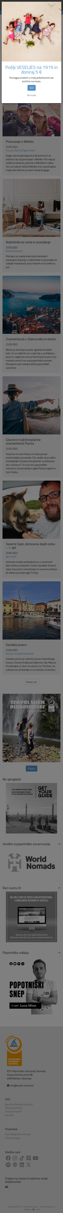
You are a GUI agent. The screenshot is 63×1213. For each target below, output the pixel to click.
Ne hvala (31, 95)
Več (31, 87)
